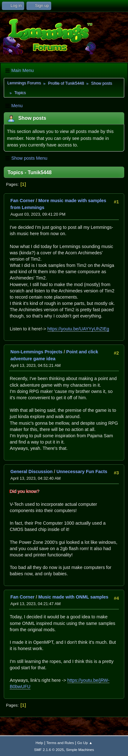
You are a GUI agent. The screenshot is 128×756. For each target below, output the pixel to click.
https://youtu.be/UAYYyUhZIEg (78, 328)
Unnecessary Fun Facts (81, 471)
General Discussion (31, 471)
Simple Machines (80, 750)
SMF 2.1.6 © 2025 (49, 750)
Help (39, 743)
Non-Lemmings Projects (36, 351)
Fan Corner (22, 200)
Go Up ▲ (84, 743)
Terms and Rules (60, 743)
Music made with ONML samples (73, 596)
